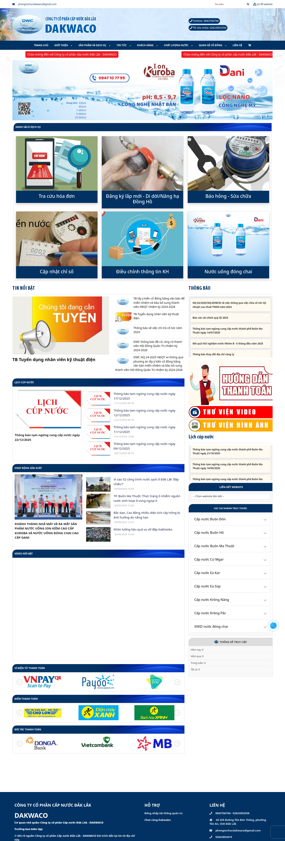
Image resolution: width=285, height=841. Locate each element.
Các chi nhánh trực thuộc (230, 508)
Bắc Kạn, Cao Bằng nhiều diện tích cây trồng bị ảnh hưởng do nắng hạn (147, 517)
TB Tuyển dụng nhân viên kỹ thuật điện (53, 359)
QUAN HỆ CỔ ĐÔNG (211, 45)
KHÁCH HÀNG (145, 45)
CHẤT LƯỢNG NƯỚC (176, 45)
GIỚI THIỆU (61, 45)
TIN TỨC (122, 45)
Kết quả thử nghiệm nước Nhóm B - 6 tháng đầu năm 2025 (228, 347)
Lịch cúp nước (24, 382)
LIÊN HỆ (237, 45)
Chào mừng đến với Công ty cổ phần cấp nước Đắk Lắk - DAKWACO (77, 54)
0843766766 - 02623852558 (229, 813)
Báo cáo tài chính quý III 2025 (210, 321)
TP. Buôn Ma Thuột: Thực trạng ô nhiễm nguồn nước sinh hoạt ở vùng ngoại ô (147, 500)
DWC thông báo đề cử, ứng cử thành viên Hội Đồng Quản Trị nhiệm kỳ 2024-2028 (157, 346)
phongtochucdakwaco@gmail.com (34, 4)
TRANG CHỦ (41, 45)
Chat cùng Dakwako (157, 820)
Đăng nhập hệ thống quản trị (163, 813)
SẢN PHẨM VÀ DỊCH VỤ (92, 45)
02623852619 (220, 837)
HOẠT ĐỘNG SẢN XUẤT (28, 468)
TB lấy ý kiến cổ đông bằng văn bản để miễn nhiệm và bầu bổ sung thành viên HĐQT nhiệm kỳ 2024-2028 (159, 302)
